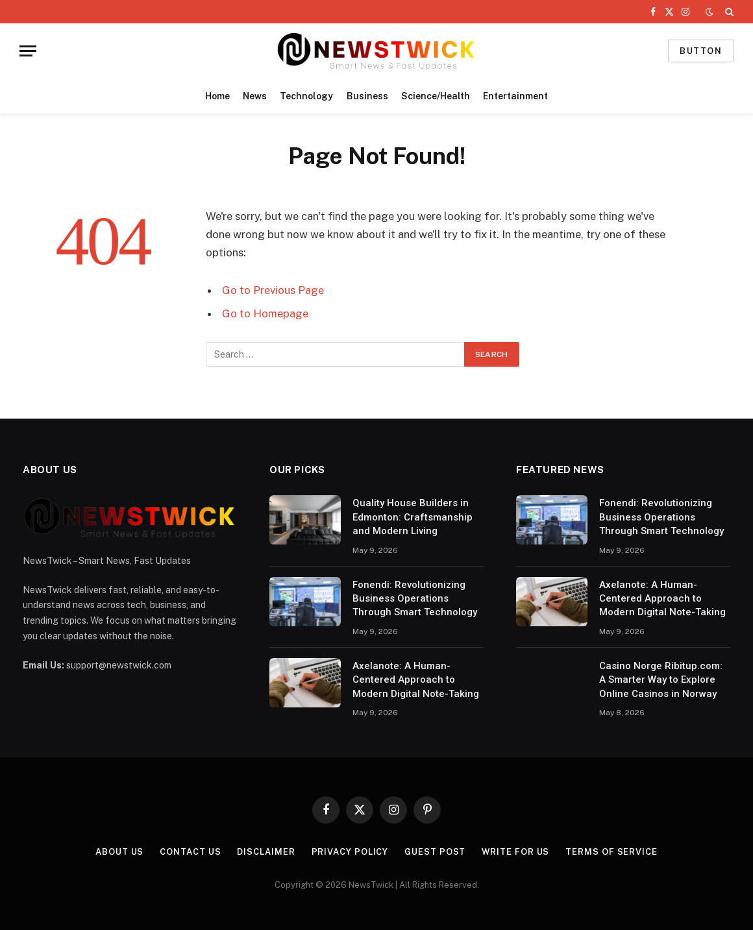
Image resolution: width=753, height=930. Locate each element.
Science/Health (435, 96)
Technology (306, 96)
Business (367, 96)
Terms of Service (612, 852)
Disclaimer (266, 852)
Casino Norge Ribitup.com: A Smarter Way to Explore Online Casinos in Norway (660, 680)
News (255, 96)
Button (701, 51)
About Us (119, 852)
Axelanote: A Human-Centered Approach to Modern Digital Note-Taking (415, 680)
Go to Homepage (265, 313)
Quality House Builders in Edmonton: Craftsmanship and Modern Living (412, 517)
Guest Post (434, 852)
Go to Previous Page (273, 290)
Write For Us (516, 852)
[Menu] (27, 51)
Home (217, 96)
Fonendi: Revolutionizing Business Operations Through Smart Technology (414, 598)
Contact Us (190, 852)
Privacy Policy (349, 852)
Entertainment (515, 96)
